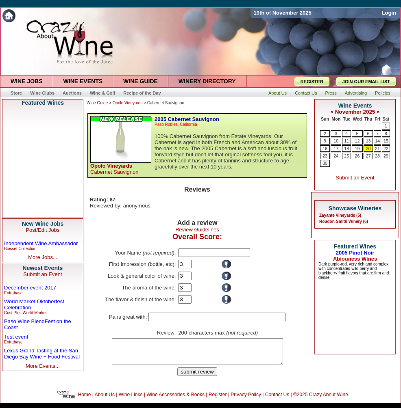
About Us (105, 399)
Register (218, 399)
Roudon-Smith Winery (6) (343, 221)
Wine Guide (97, 103)
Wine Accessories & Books (175, 399)
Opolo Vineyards (128, 103)
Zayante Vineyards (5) (340, 215)
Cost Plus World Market (25, 313)
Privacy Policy (246, 399)
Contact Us (277, 399)
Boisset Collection (20, 248)
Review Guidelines (197, 230)
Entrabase (13, 293)
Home (84, 399)
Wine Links (131, 399)
